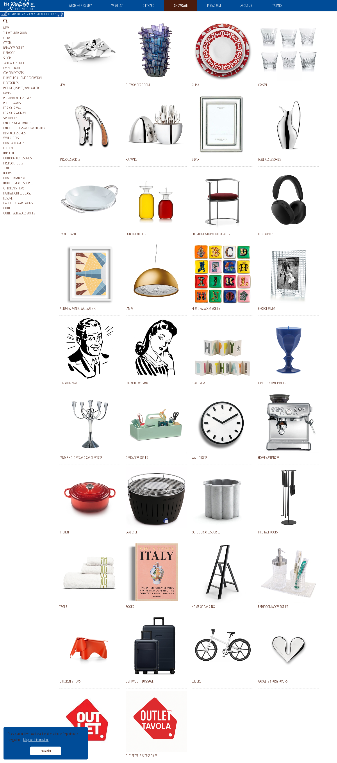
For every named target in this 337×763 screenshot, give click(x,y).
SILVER (7, 57)
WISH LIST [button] (117, 5)
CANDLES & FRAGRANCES (17, 123)
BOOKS (7, 173)
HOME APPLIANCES (14, 143)
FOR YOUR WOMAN (14, 113)
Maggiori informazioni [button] (35, 739)
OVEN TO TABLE (11, 68)
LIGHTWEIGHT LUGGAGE (17, 193)
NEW (6, 27)
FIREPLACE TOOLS (13, 163)
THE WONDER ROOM (15, 32)
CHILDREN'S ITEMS (14, 188)
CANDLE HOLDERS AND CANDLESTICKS (24, 128)
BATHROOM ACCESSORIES (18, 183)
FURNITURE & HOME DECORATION (22, 77)
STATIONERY (10, 118)
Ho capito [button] (46, 751)
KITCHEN (8, 148)
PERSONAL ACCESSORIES (17, 98)
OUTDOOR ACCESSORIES (17, 158)
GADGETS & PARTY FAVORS (18, 203)
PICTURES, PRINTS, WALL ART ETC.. (22, 88)
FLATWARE (9, 52)
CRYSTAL (7, 42)
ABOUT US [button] (246, 5)
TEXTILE (7, 168)
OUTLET (7, 208)
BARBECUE (9, 153)
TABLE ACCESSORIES (14, 63)
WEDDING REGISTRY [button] (80, 5)
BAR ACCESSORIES (13, 47)
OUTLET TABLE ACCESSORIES (19, 213)
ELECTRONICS (11, 82)
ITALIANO (277, 5)
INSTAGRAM (214, 5)
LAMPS (7, 93)
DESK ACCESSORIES (14, 133)
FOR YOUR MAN (12, 107)
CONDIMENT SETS (13, 72)
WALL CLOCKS (11, 137)
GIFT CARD (148, 5)
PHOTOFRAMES (12, 103)
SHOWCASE (180, 5)
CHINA (6, 38)
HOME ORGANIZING (14, 178)
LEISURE (7, 198)
